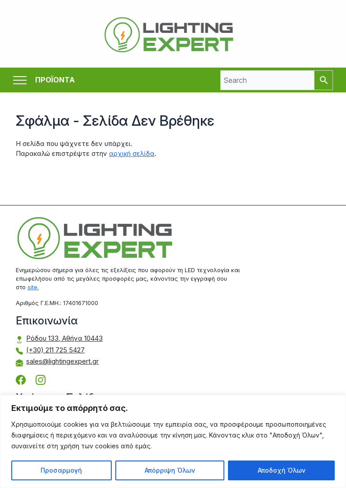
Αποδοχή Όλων (281, 470)
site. (33, 287)
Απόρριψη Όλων (170, 470)
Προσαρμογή (61, 470)
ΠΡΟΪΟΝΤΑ (55, 80)
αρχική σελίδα (132, 154)
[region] (173, 441)
